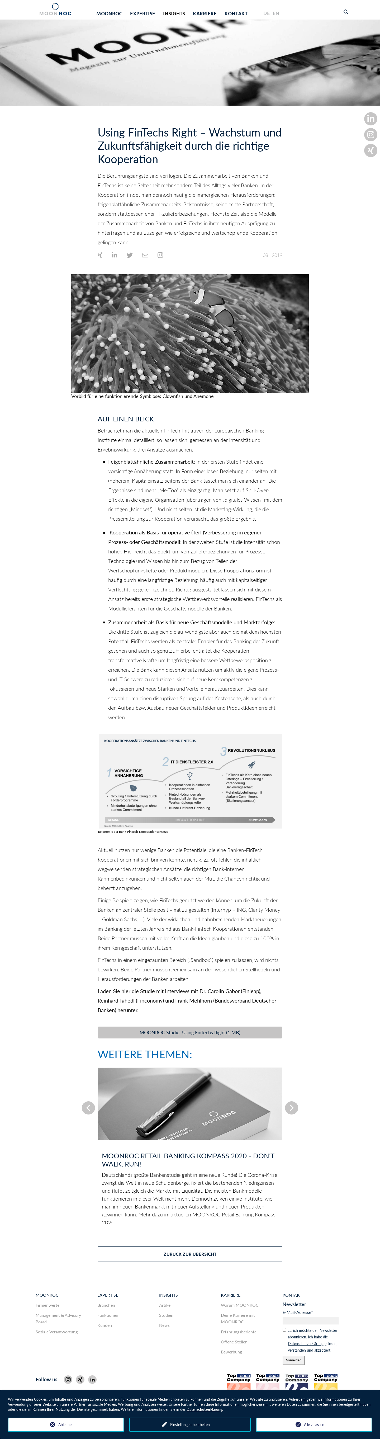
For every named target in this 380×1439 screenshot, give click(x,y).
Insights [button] (174, 14)
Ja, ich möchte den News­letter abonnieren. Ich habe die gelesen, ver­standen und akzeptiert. (312, 1340)
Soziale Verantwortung (57, 1331)
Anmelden (294, 1360)
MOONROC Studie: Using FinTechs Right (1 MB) (190, 1032)
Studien (166, 1315)
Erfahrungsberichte (238, 1331)
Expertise (107, 1294)
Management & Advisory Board (58, 1318)
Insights (168, 1294)
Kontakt (236, 14)
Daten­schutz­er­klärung (306, 1343)
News (164, 1325)
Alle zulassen (314, 1424)
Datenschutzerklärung (204, 1409)
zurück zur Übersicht (190, 1254)
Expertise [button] (142, 14)
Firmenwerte (47, 1305)
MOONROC (47, 1294)
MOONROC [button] (109, 14)
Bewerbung (231, 1351)
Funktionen (107, 1315)
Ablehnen (66, 1424)
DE (266, 14)
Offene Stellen (234, 1341)
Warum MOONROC (240, 1305)
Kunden (104, 1325)
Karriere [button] (205, 14)
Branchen (106, 1305)
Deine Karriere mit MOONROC (238, 1318)
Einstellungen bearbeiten (190, 1424)
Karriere (230, 1294)
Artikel (165, 1305)
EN (276, 14)
